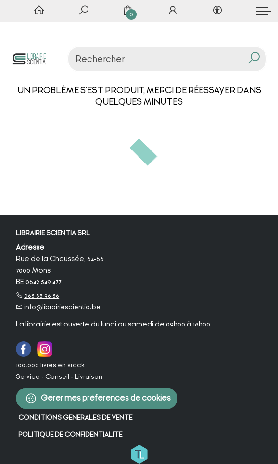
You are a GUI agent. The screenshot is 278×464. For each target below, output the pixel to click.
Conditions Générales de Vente (75, 417)
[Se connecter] (172, 11)
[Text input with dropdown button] (169, 59)
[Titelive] (139, 453)
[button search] (254, 59)
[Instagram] (44, 348)
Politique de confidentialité (70, 434)
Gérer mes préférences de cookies (98, 398)
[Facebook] (23, 348)
